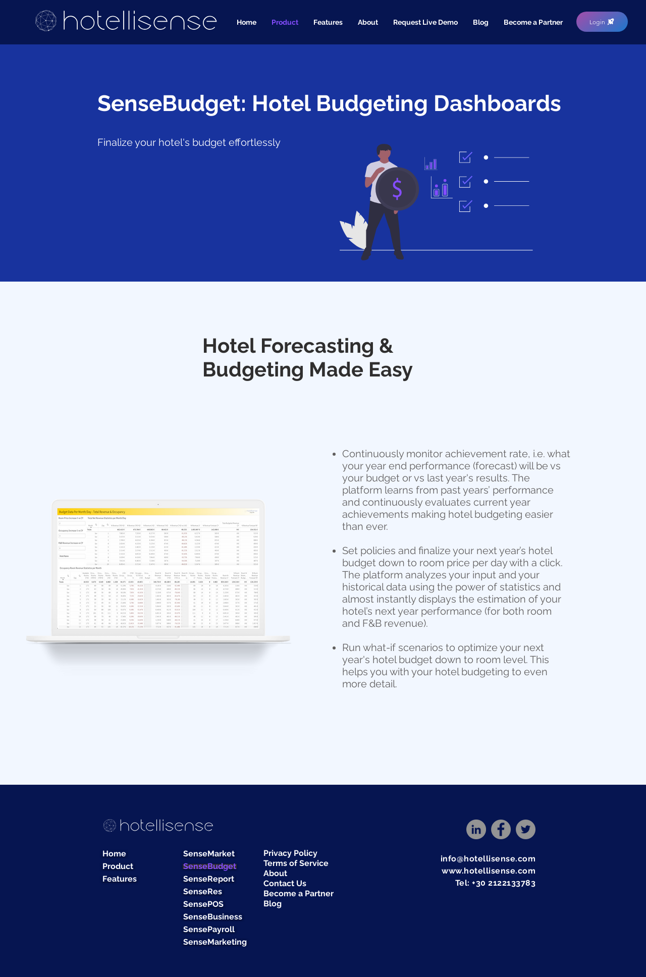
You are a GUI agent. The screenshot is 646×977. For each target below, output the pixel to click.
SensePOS (203, 904)
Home (114, 854)
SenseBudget (209, 866)
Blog (272, 903)
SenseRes (202, 892)
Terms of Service (296, 863)
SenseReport (208, 879)
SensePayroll (209, 930)
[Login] (602, 22)
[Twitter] (525, 829)
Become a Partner (298, 893)
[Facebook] (501, 829)
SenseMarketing (215, 942)
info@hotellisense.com (488, 858)
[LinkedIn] (476, 829)
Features (119, 879)
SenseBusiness (212, 917)
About (275, 873)
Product (117, 866)
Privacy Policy (290, 853)
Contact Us (284, 883)
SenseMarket (209, 854)
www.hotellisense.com (488, 871)
